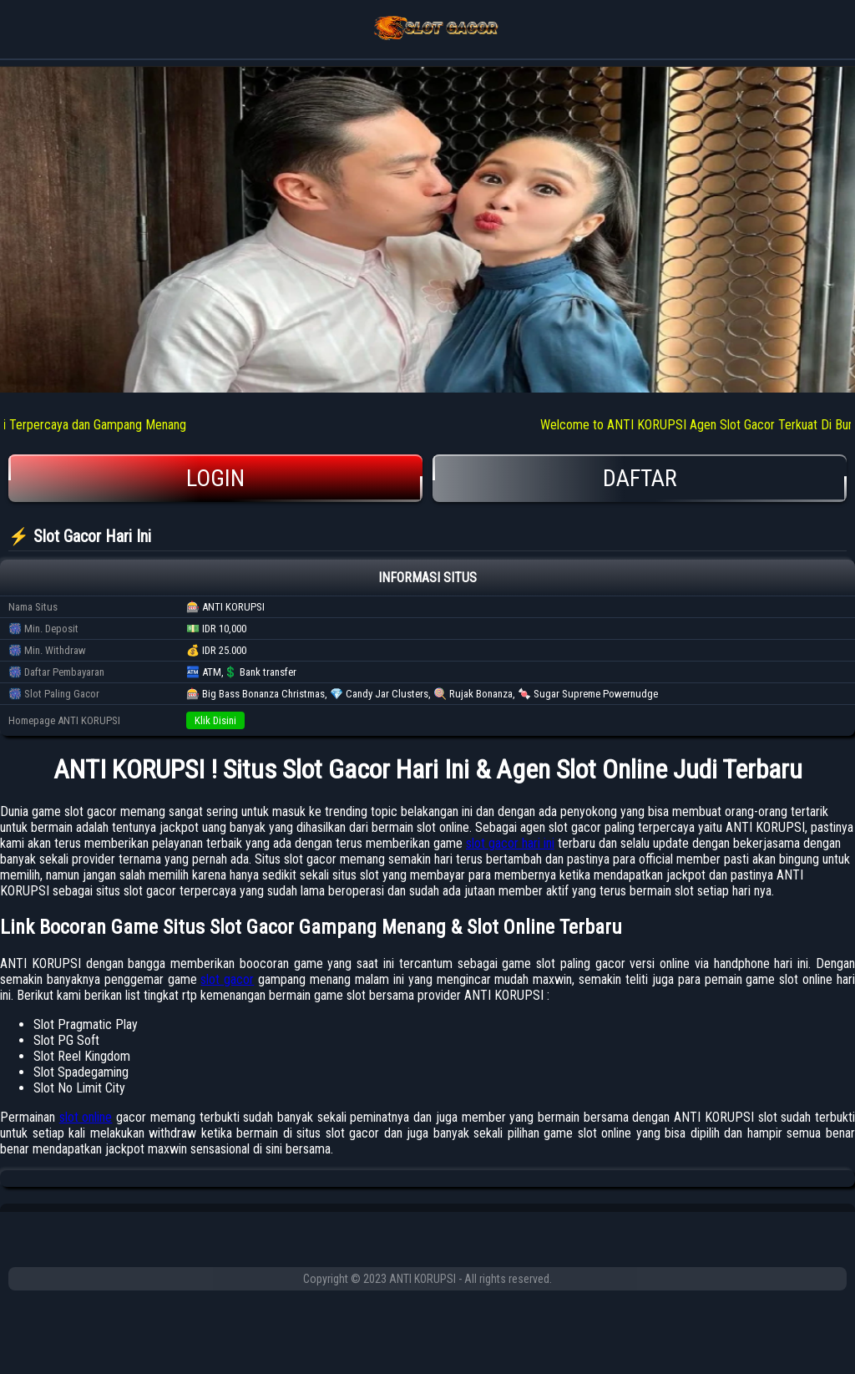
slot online (86, 1117)
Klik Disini (215, 720)
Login (215, 478)
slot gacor (227, 979)
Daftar (640, 478)
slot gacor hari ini (510, 843)
